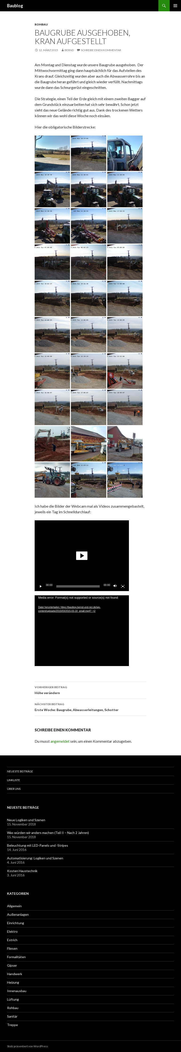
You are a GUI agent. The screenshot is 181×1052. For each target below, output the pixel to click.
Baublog (15, 5)
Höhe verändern (90, 689)
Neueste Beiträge (20, 771)
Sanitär (12, 1016)
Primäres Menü (175, 5)
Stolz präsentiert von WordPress (27, 1046)
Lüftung (13, 999)
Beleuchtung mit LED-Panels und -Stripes (37, 845)
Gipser (12, 965)
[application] (82, 555)
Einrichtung (15, 923)
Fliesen (12, 948)
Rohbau (41, 24)
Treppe (12, 1025)
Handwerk (14, 974)
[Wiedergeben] (40, 586)
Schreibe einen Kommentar (101, 50)
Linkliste (13, 780)
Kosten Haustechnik (22, 871)
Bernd (69, 50)
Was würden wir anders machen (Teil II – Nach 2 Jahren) (48, 833)
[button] (81, 555)
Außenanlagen (18, 914)
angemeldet (60, 741)
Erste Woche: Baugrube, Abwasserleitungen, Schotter (90, 706)
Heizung (13, 982)
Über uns (14, 789)
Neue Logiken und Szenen (26, 820)
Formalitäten (16, 957)
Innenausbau (16, 991)
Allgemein (14, 906)
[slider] (78, 586)
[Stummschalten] (115, 586)
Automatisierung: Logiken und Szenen (35, 858)
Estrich (12, 940)
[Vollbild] (122, 586)
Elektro (12, 931)
